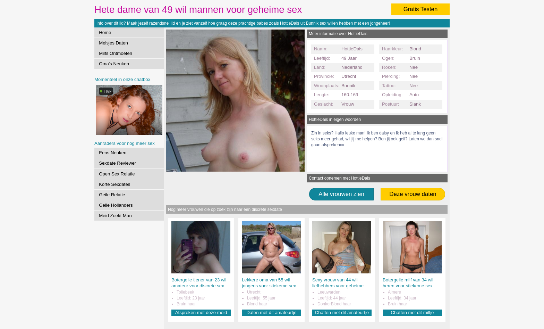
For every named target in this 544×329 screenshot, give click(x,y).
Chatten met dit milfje (412, 312)
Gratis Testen (420, 9)
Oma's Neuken (114, 63)
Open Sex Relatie (117, 173)
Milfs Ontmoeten (115, 53)
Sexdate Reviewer (117, 163)
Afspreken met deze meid (201, 312)
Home (105, 32)
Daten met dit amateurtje (271, 312)
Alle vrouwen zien (341, 194)
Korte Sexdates (114, 184)
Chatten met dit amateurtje (342, 312)
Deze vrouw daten (412, 194)
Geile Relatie (112, 194)
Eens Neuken (112, 152)
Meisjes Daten (113, 43)
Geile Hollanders (116, 205)
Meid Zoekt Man (115, 215)
